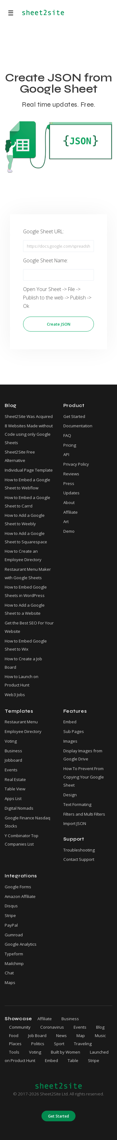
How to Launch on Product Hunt (21, 681)
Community (20, 1027)
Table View (15, 789)
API (66, 454)
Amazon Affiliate (20, 896)
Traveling (83, 1043)
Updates (71, 493)
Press (68, 483)
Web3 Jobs (15, 694)
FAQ (67, 435)
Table (73, 1060)
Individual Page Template (29, 470)
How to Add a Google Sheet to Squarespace (26, 538)
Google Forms (18, 887)
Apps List (13, 798)
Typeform (14, 954)
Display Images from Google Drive (82, 755)
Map (80, 1035)
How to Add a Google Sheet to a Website (25, 609)
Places (15, 1043)
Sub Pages (73, 731)
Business (13, 751)
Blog (100, 1027)
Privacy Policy (76, 464)
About (69, 502)
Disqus (11, 906)
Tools (14, 1052)
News (61, 1035)
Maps (10, 982)
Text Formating (77, 804)
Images (70, 741)
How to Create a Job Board (23, 663)
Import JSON (74, 823)
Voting (11, 741)
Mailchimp (14, 963)
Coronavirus (52, 1027)
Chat (9, 973)
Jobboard (13, 760)
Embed (69, 722)
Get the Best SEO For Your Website (29, 627)
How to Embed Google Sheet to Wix (26, 645)
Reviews (71, 474)
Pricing (69, 445)
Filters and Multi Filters (84, 814)
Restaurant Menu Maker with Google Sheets (28, 573)
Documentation (77, 426)
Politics (37, 1043)
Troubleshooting (79, 850)
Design (70, 795)
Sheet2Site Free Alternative (20, 456)
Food (13, 1035)
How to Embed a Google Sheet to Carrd (27, 502)
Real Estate (15, 779)
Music (100, 1035)
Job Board (37, 1035)
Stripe (10, 915)
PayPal (11, 925)
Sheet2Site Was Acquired (29, 416)
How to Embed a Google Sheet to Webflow (27, 484)
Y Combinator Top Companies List (21, 840)
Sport (59, 1043)
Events (11, 770)
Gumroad (14, 935)
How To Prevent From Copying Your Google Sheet (83, 777)
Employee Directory (23, 731)
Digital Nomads (19, 808)
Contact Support (78, 859)
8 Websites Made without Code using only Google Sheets (29, 434)
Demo (69, 531)
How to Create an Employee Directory (23, 555)
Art (66, 521)
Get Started (74, 416)
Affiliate (70, 512)
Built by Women (65, 1052)
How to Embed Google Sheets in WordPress (26, 591)
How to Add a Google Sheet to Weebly (25, 519)
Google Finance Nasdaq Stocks (27, 822)
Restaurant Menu (21, 722)
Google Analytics (21, 944)
